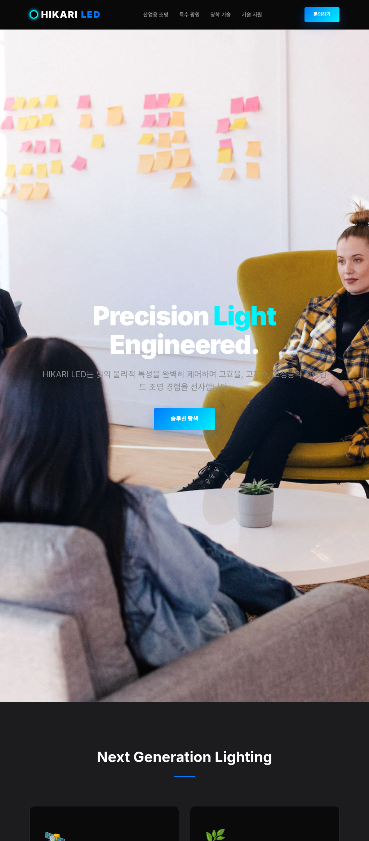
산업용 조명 (155, 15)
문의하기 (322, 14)
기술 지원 (251, 15)
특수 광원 (189, 15)
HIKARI (65, 14)
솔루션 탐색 (184, 418)
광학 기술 (220, 15)
